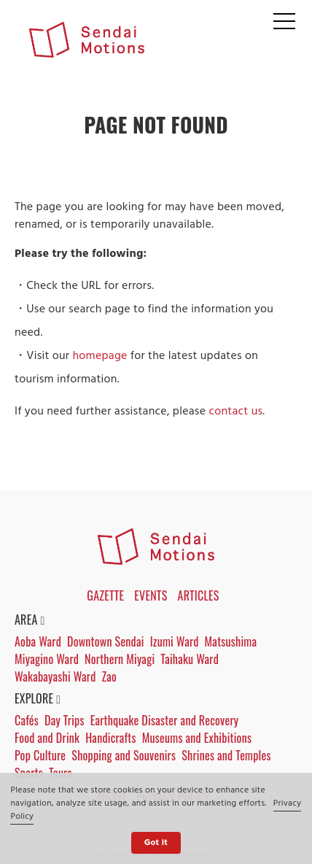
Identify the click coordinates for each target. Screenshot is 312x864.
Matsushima (231, 641)
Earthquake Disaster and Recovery (164, 720)
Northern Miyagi (120, 659)
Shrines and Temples (226, 755)
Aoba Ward (38, 641)
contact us (235, 411)
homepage (99, 356)
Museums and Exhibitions (196, 738)
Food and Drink (47, 738)
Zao (109, 676)
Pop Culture (40, 755)
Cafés (27, 720)
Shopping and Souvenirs (123, 755)
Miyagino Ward (47, 659)
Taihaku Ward (189, 659)
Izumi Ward (174, 641)
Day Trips (64, 720)
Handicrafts (110, 738)
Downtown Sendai (105, 641)
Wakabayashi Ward (55, 676)
